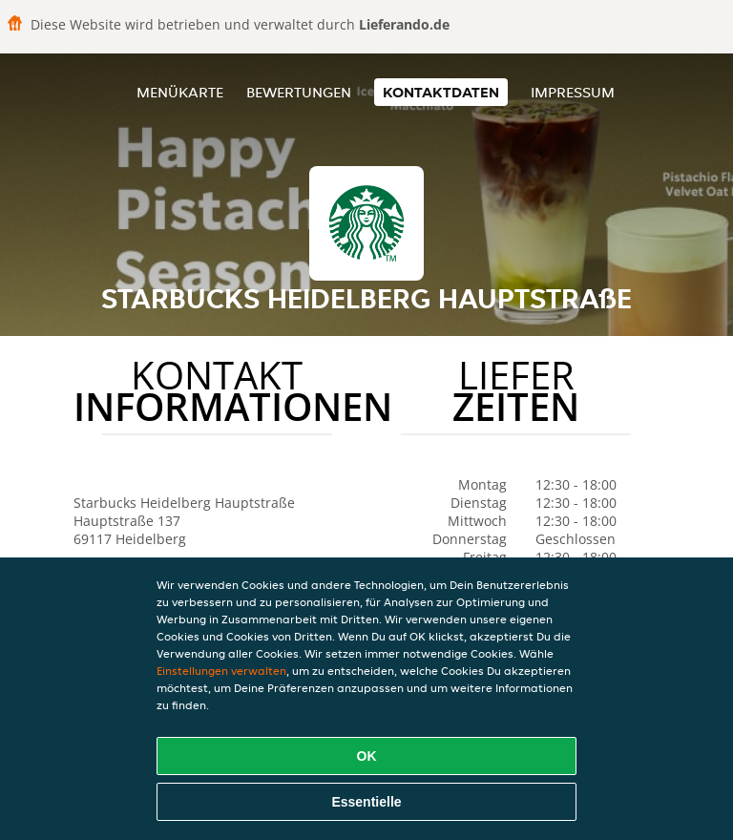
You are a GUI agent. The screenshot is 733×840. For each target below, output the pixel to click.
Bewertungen (298, 92)
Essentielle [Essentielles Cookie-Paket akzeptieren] (366, 801)
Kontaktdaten (441, 92)
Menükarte (179, 92)
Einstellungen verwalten (221, 670)
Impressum (573, 92)
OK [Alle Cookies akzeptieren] (367, 756)
